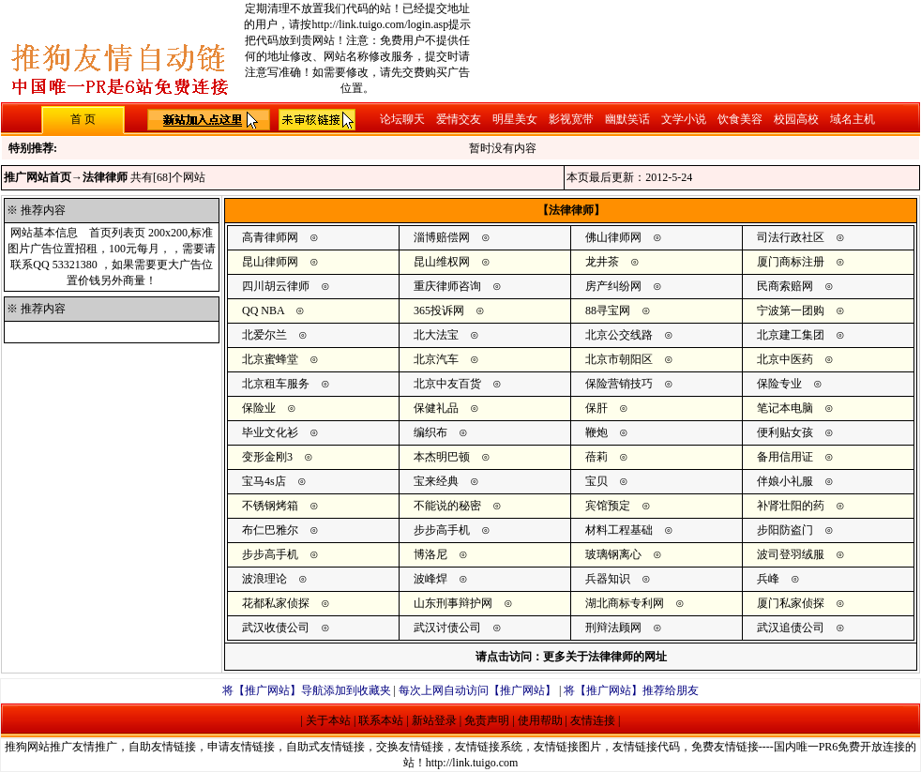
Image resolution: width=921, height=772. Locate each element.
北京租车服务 (276, 383)
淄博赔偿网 (442, 237)
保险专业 (779, 383)
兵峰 (768, 578)
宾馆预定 (607, 505)
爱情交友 (458, 119)
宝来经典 (436, 481)
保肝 (596, 408)
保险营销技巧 (619, 383)
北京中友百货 (447, 383)
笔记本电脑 (785, 408)
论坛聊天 (402, 119)
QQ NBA (263, 310)
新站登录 (434, 720)
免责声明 (486, 720)
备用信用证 (785, 456)
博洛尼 (430, 554)
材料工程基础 (619, 530)
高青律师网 (270, 237)
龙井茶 (602, 261)
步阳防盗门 (785, 530)
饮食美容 (739, 119)
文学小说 (683, 119)
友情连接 (592, 720)
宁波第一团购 (790, 310)
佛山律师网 (613, 237)
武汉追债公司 (790, 627)
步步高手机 (442, 530)
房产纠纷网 (613, 286)
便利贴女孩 (785, 432)
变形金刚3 (267, 456)
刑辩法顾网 (613, 627)
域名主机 (852, 119)
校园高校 (796, 119)
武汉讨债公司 (447, 627)
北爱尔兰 (264, 334)
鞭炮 (596, 432)
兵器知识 (607, 578)
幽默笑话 (627, 119)
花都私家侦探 (276, 603)
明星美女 (514, 119)
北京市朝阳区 (619, 359)
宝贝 (596, 481)
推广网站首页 (37, 177)
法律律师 (105, 177)
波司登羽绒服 (790, 554)
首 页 (83, 119)
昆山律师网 (270, 261)
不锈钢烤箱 (270, 505)
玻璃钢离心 (613, 554)
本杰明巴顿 (442, 456)
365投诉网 (439, 310)
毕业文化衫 (270, 432)
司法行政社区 (790, 237)
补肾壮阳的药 (790, 505)
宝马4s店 (264, 481)
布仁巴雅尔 (270, 530)
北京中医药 (785, 359)
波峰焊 (430, 578)
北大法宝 (436, 334)
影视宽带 (571, 119)
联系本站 (380, 720)
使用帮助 (540, 720)
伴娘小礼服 (785, 481)
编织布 (430, 432)
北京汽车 (436, 359)
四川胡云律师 (276, 286)
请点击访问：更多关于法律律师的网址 (571, 656)
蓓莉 (596, 456)
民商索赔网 (785, 286)
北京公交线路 (619, 334)
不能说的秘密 (447, 505)
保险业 (259, 408)
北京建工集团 (790, 334)
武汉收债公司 (276, 627)
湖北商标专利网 (624, 603)
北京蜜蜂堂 (270, 359)
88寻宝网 (607, 310)
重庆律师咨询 (447, 286)
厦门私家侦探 (790, 603)
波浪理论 (264, 578)
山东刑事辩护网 (453, 603)
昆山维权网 (442, 261)
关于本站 (328, 720)
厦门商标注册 (790, 261)
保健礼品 (436, 408)
